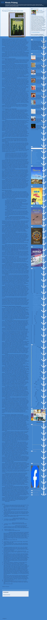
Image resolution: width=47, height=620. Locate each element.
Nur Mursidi (34, 162)
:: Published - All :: (35, 347)
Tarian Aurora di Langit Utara (41, 124)
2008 (33, 292)
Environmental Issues (36, 385)
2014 (33, 284)
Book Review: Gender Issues (37, 365)
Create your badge (34, 488)
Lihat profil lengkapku (36, 32)
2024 (33, 271)
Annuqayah (34, 154)
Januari (34, 323)
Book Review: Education (36, 363)
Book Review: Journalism (36, 367)
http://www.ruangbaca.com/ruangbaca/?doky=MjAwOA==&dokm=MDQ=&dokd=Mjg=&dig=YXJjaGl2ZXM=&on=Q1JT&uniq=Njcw (16, 522)
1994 (33, 342)
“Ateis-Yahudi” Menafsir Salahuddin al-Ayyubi (40, 56)
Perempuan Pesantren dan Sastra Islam (12, 10)
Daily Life (33, 381)
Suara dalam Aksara (36, 306)
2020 (33, 276)
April (34, 319)
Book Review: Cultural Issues (37, 359)
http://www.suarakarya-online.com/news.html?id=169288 (16, 582)
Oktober (34, 313)
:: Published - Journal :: (36, 349)
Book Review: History (36, 366)
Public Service (34, 400)
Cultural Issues (34, 380)
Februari (34, 322)
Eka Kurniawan (34, 156)
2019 (33, 277)
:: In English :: (34, 346)
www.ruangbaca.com (8, 528)
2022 (33, 273)
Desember (34, 293)
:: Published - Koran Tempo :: (37, 354)
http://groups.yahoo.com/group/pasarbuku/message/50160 (15, 540)
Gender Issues (34, 390)
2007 (33, 325)
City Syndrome (35, 298)
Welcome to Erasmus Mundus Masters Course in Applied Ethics (40, 71)
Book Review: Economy (36, 362)
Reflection (34, 401)
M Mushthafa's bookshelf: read (38, 408)
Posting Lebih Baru (6, 616)
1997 (33, 338)
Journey (33, 392)
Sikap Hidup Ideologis (36, 302)
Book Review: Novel (35, 368)
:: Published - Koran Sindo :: (37, 353)
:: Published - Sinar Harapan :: (37, 357)
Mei (33, 318)
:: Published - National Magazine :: (38, 356)
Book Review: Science (36, 374)
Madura (33, 394)
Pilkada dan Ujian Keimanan (41, 109)
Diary (33, 383)
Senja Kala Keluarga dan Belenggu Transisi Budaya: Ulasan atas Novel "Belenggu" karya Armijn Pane (40, 102)
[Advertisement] (15, 606)
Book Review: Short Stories (37, 375)
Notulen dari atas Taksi (37, 301)
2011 (33, 288)
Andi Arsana (34, 153)
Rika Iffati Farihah (35, 163)
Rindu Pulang (11, 2)
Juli (33, 315)
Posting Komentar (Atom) (12, 618)
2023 (33, 272)
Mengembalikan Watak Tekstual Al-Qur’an (40, 93)
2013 (33, 285)
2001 (33, 333)
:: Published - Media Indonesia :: (37, 355)
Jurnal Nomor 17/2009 (15, 586)
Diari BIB (33, 382)
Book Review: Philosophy (36, 371)
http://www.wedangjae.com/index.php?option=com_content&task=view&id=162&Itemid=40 (13, 546)
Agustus (34, 314)
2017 (33, 280)
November (34, 311)
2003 (33, 330)
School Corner (34, 403)
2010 (33, 289)
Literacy (33, 393)
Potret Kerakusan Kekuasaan (41, 78)
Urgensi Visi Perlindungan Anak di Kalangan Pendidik (40, 117)
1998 (33, 337)
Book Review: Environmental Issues (38, 364)
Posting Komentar (6, 594)
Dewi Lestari (34, 155)
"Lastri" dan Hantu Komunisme (38, 307)
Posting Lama (26, 616)
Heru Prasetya (34, 159)
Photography (34, 399)
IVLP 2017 (33, 391)
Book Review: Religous (36, 373)
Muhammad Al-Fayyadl (36, 161)
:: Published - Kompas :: (36, 350)
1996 (33, 339)
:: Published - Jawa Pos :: (36, 348)
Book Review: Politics (36, 372)
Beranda (16, 616)
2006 (33, 326)
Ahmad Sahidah (35, 152)
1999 (33, 335)
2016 (33, 281)
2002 (33, 331)
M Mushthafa (40, 10)
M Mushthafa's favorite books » (41, 422)
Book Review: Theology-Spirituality (38, 377)
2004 (33, 329)
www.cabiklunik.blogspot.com (13, 538)
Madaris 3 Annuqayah (36, 160)
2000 (33, 334)
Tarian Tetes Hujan (36, 308)
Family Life (34, 389)
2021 (33, 275)
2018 (33, 279)
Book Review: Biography (36, 358)
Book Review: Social (35, 376)
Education (34, 384)
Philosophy (34, 398)
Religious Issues (35, 402)
